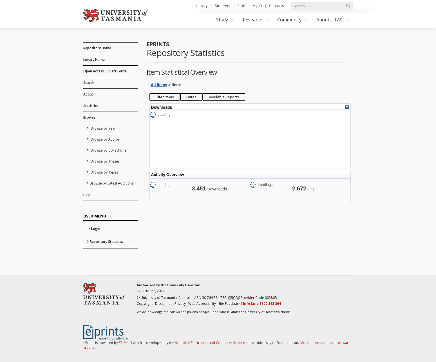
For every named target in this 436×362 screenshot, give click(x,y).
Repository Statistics (106, 241)
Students (222, 5)
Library (202, 5)
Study (225, 20)
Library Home (94, 59)
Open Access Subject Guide (105, 71)
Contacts (276, 5)
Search (88, 82)
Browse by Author (104, 139)
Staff (241, 5)
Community (292, 20)
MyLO (257, 5)
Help (86, 194)
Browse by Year (103, 128)
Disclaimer (163, 303)
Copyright (145, 303)
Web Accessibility (202, 303)
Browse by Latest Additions (111, 183)
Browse (89, 117)
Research (256, 20)
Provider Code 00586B (252, 297)
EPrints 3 (125, 342)
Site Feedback (229, 303)
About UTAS (332, 20)
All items (159, 85)
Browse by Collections (108, 150)
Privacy (180, 303)
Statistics (90, 105)
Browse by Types (104, 172)
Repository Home (97, 48)
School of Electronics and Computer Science (210, 342)
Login (95, 228)
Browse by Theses (105, 161)
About (88, 94)
